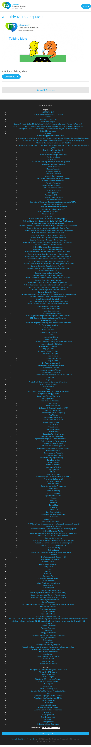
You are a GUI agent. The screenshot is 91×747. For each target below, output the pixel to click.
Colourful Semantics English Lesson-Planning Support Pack (48, 268)
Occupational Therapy (53, 358)
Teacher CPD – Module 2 (48, 607)
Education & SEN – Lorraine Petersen (48, 679)
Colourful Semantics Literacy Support (48, 280)
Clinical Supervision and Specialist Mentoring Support (48, 219)
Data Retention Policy (48, 320)
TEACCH (53, 507)
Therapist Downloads (48, 626)
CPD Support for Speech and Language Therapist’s (48, 318)
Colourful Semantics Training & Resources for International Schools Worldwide (48, 294)
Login (48, 380)
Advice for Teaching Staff (48, 689)
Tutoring (51, 377)
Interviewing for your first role (53, 150)
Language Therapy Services (48, 351)
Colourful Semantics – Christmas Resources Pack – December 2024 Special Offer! (48, 226)
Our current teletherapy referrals (48, 559)
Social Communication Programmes (53, 486)
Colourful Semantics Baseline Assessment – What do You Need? (48, 256)
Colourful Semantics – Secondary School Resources (48, 240)
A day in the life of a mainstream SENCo (48, 698)
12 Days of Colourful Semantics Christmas (48, 114)
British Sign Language (48, 131)
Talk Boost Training (53, 548)
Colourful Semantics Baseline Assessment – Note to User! (48, 254)
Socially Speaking (53, 491)
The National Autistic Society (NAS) (53, 557)
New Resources (48, 387)
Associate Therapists (48, 122)
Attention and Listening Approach (53, 446)
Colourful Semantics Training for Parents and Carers (53, 342)
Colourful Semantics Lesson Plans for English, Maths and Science (48, 278)
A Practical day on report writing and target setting (53, 143)
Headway (53, 555)
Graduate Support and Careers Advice (50, 136)
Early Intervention (53, 460)
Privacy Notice (48, 567)
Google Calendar (48, 661)
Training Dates (48, 640)
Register (48, 571)
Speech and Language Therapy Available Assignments (51, 162)
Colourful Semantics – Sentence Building (48, 245)
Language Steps (53, 469)
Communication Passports (53, 453)
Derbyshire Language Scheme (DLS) (53, 458)
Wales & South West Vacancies (53, 181)
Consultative (53, 425)
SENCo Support (48, 588)
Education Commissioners (51, 309)
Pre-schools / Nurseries (53, 538)
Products (48, 569)
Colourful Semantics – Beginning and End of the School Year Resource (48, 221)
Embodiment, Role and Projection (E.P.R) (53, 408)
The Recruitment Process (51, 185)
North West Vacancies (53, 174)
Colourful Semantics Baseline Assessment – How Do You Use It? (48, 252)
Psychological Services (51, 368)
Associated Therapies (50, 353)
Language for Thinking (53, 467)
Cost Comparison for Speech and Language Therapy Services (48, 316)
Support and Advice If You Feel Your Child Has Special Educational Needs (48, 604)
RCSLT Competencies (53, 152)
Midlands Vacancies (53, 169)
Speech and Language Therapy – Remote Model (48, 595)
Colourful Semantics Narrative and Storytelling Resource (48, 282)
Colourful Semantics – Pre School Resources (48, 233)
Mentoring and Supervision (53, 204)
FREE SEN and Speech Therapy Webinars (53, 536)
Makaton (53, 472)
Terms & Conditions (48, 611)
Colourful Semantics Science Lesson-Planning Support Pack (48, 287)
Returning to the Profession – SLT (53, 209)
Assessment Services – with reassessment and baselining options (53, 529)
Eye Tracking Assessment (51, 363)
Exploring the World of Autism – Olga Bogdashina (48, 691)
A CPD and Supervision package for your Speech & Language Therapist (53, 524)
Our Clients (48, 519)
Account (48, 117)
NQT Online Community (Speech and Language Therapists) (48, 391)
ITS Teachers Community (48, 346)
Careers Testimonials (53, 200)
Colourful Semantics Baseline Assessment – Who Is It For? (48, 259)
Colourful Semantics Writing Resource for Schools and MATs (48, 304)
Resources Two (48, 576)
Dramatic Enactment (53, 406)
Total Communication (53, 512)
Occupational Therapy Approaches (51, 436)
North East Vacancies (53, 171)
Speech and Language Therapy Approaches (50, 439)
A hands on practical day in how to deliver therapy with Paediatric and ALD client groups (53, 140)
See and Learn (53, 484)
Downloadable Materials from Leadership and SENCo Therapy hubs (53, 533)
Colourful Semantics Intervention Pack (48, 273)
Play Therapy (53, 415)
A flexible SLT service (53, 526)
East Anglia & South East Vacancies (53, 164)
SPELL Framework (53, 493)
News (48, 389)
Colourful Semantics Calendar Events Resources (48, 266)
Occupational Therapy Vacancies (48, 396)
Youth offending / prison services (48, 656)
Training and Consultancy (51, 372)
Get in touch (48, 327)
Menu (86, 6)
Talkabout (53, 503)
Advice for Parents (48, 674)
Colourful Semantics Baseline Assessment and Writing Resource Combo (48, 264)
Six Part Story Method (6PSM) (53, 420)
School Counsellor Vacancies (48, 578)
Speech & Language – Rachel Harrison (48, 696)
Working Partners (48, 722)
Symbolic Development (53, 496)
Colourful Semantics (53, 451)
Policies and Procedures (48, 664)
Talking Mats (53, 505)
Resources (48, 574)
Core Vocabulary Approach (53, 455)
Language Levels (48, 349)
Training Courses (48, 715)
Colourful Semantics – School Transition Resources (48, 238)
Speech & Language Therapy (50, 370)
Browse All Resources (45, 90)
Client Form (48, 216)
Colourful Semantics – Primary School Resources (48, 235)
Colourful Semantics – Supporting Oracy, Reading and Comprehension (48, 242)
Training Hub (48, 642)
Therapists (48, 630)
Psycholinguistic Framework (53, 479)
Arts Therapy (48, 703)
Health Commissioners (51, 311)
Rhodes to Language (53, 481)
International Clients (51, 337)
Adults (51, 335)
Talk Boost (53, 498)
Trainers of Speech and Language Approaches (48, 635)
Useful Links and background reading (53, 155)
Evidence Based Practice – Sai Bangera (48, 710)
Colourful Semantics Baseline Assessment (48, 247)
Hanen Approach (53, 462)
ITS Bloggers (48, 684)
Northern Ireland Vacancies (53, 176)
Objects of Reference (53, 474)
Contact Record (48, 659)
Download (10, 76)
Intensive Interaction (53, 465)
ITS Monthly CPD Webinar (48, 672)
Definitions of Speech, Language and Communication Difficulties (48, 323)
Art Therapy (53, 403)
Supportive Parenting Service (53, 434)
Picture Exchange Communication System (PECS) (53, 477)
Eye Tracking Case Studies (48, 325)
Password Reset (48, 562)
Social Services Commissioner (50, 313)
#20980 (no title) (48, 112)
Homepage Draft (48, 330)
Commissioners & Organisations (48, 306)
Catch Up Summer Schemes (51, 590)
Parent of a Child (51, 339)
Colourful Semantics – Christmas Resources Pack (48, 223)
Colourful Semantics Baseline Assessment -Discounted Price (48, 261)
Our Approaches (48, 398)
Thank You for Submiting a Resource (48, 616)
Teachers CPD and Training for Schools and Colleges (53, 375)
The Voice (48, 623)
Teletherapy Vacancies (48, 609)
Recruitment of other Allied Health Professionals (53, 178)
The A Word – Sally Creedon (48, 681)
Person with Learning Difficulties (51, 344)
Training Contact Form (48, 638)
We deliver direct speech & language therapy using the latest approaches (48, 647)
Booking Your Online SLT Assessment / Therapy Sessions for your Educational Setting (48, 129)
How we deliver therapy (51, 422)
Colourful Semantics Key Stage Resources (48, 275)
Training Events (53, 550)
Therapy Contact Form (48, 633)
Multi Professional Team (48, 384)
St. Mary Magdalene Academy (48, 600)
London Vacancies (53, 167)
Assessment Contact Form (48, 119)
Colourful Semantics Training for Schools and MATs (48, 297)
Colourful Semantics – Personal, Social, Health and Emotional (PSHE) (48, 230)
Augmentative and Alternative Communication (53, 448)
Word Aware (53, 517)
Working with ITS (53, 159)
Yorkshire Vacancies (53, 183)
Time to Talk (53, 510)
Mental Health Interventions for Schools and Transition (48, 382)
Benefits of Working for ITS (53, 197)
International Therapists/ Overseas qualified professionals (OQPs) (53, 202)
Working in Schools (53, 157)
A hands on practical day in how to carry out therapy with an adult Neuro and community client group (53, 138)
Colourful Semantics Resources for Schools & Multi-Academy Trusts (48, 285)
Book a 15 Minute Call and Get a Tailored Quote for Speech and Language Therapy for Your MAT (48, 124)
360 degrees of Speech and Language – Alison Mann (48, 670)
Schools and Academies (50, 522)
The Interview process (53, 190)
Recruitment (48, 719)
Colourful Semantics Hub (48, 271)
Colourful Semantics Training (48, 292)
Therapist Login (44, 734)
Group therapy (53, 427)
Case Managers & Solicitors (48, 211)
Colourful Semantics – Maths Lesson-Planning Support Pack (48, 228)
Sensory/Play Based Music (53, 417)
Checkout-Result (48, 214)
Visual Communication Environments (53, 514)
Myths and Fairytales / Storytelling (53, 413)
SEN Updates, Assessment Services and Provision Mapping (53, 540)
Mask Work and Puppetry (53, 410)
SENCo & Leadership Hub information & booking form (53, 543)
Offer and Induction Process (53, 188)
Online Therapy (53, 432)
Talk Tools (53, 500)
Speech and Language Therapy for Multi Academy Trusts (51, 552)
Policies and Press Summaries (48, 724)
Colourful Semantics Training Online (48, 299)
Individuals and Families (48, 332)
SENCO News (48, 585)
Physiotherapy (53, 361)
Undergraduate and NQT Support (48, 645)
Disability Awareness (48, 700)
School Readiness (48, 581)
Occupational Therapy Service (48, 394)
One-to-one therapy (53, 429)
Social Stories (53, 488)
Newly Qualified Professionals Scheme (53, 207)
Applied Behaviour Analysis (53, 443)
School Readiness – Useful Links (48, 583)
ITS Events (48, 712)
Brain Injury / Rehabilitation (48, 652)
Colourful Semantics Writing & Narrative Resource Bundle (48, 301)
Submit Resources (48, 602)
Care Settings (48, 654)
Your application (53, 193)
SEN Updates (48, 686)
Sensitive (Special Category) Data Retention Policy (48, 593)
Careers (48, 133)
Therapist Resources (48, 628)
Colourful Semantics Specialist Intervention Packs (48, 290)
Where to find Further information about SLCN (48, 649)
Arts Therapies (53, 356)
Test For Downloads (48, 614)
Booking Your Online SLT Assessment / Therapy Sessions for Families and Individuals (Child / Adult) (48, 126)
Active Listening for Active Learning (53, 441)
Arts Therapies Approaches (50, 401)
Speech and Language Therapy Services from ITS (48, 597)
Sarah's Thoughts (48, 677)
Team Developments (48, 717)
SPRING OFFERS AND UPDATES (53, 545)
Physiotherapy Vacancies (48, 564)
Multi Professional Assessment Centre (50, 365)
